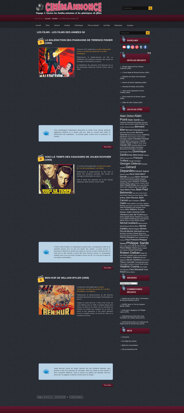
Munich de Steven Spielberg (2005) (134, 82)
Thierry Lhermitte (127, 262)
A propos (130, 25)
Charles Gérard (140, 137)
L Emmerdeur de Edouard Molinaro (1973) (134, 299)
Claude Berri (125, 141)
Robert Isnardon (128, 255)
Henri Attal (134, 174)
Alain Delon (127, 115)
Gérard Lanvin (124, 174)
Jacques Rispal (125, 183)
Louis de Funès (135, 214)
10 (79, 397)
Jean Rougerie (137, 207)
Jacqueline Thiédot (126, 181)
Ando (123, 310)
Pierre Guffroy (124, 246)
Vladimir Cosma (129, 266)
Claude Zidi (125, 145)
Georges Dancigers (134, 161)
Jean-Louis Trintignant (127, 187)
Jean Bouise (132, 197)
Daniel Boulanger (129, 147)
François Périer (129, 158)
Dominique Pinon (126, 152)
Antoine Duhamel (129, 127)
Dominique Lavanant (135, 149)
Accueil (47, 19)
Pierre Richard (141, 246)
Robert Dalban (130, 252)
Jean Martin (139, 203)
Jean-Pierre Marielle (137, 195)
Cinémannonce (127, 322)
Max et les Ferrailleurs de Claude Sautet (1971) (132, 317)
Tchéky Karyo (145, 260)
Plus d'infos (107, 147)
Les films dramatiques (87, 168)
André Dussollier (129, 124)
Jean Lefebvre (131, 203)
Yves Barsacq (124, 270)
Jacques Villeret (144, 183)
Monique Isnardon (126, 233)
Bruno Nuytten (137, 135)
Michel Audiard (128, 222)
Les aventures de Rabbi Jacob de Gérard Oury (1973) (134, 323)
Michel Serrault (134, 231)
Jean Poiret (136, 205)
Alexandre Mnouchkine (134, 122)
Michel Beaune (124, 226)
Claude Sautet (142, 143)
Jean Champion (134, 201)
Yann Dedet (143, 267)
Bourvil (130, 135)
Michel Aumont (142, 223)
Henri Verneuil (141, 177)
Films (48, 25)
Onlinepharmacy (127, 316)
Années (55, 19)
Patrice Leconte (144, 235)
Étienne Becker (130, 272)
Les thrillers (100, 168)
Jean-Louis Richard (142, 185)
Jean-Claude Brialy (128, 185)
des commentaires (130, 345)
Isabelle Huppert (140, 179)
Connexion (125, 337)
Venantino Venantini (133, 264)
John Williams (131, 209)
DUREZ (124, 304)
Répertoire (118, 25)
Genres (57, 25)
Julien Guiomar (133, 212)
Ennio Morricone (135, 155)
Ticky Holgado (124, 264)
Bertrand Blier (131, 132)
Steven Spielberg (134, 260)
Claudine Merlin (136, 145)
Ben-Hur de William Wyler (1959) (67, 277)
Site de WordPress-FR (129, 349)
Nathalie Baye (137, 233)
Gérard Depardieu (128, 169)
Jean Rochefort (126, 207)
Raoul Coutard (142, 248)
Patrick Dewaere (127, 237)
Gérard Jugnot (142, 171)
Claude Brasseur (134, 141)
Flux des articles (129, 341)
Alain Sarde (134, 120)
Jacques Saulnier (135, 183)
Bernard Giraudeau (134, 130)
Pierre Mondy (132, 246)
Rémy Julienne (133, 257)
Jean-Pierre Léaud (126, 195)
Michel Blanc (134, 226)
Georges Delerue (130, 163)
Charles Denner (131, 137)
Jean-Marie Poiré (127, 190)
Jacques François (139, 181)
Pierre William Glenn (128, 248)
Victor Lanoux (144, 264)
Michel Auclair (140, 220)
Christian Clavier (126, 139)
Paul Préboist (132, 239)
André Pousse (139, 124)
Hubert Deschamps (127, 179)
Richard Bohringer (135, 250)
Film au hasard (93, 25)
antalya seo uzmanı (128, 298)
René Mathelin (124, 250)
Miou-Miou (145, 231)
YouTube (106, 25)
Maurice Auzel (138, 219)
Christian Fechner (141, 139)
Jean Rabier (144, 205)
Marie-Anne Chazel (132, 217)
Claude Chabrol (132, 143)
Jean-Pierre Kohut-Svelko (140, 193)
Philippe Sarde (137, 243)
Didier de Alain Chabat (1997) (132, 102)
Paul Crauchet (140, 237)
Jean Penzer (129, 205)
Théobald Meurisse (141, 262)
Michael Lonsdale (129, 220)
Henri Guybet (130, 177)
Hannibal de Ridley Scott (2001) (133, 86)
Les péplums (90, 291)
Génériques (79, 25)
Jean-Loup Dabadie (140, 187)
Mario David (129, 219)
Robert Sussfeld (138, 255)
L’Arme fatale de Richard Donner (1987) (135, 72)
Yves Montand (136, 269)
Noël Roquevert (134, 235)
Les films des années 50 (91, 51)
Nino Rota (127, 235)
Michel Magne (134, 229)
